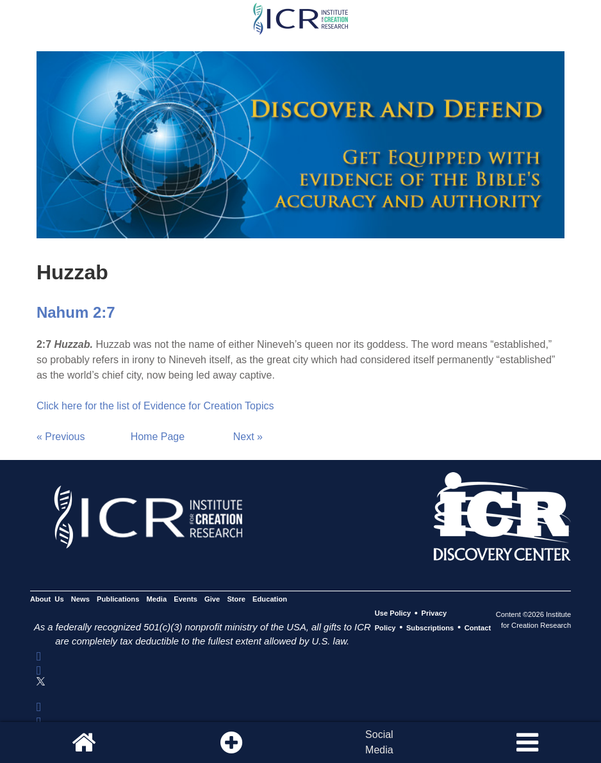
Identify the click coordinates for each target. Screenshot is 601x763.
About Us (47, 599)
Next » (248, 436)
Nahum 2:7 (76, 312)
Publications (118, 599)
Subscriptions (430, 628)
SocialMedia (379, 742)
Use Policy (393, 614)
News (80, 599)
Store (236, 599)
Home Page (158, 436)
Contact (478, 628)
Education (269, 599)
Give (212, 599)
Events (185, 599)
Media (157, 599)
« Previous (61, 436)
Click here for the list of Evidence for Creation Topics (155, 405)
